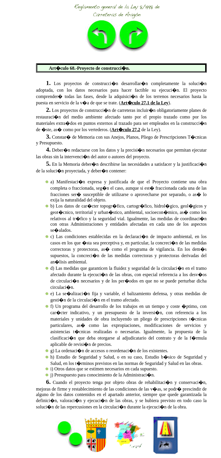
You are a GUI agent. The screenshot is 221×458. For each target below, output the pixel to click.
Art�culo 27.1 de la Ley (145, 102)
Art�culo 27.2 (125, 129)
